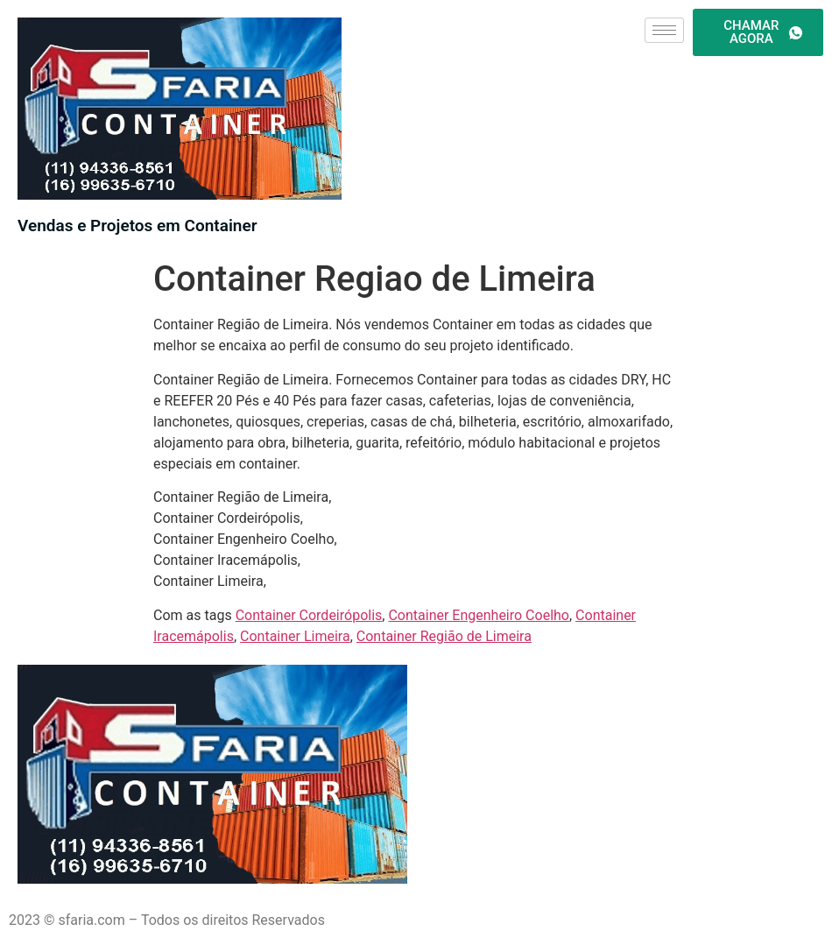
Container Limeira (295, 636)
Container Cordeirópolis (309, 615)
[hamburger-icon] (664, 30)
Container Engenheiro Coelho (478, 615)
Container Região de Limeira (444, 636)
